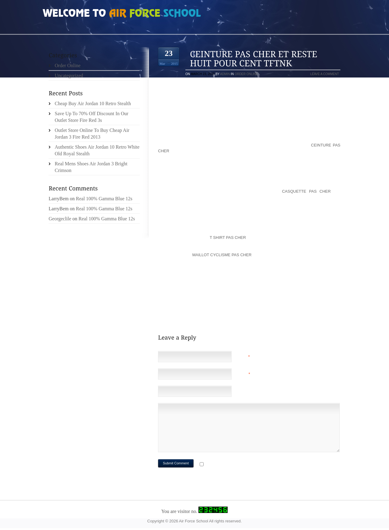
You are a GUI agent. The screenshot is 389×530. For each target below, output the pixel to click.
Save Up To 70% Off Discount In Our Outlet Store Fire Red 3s (91, 117)
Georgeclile (60, 218)
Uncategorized (69, 75)
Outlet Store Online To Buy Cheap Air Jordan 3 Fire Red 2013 (92, 133)
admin (225, 74)
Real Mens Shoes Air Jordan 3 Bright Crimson (91, 167)
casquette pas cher (306, 191)
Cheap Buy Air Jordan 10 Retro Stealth (93, 103)
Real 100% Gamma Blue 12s (104, 198)
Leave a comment (324, 74)
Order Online (246, 74)
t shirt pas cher (228, 237)
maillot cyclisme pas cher (222, 255)
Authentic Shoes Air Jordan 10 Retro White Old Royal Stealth (97, 150)
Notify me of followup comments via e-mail (253, 465)
